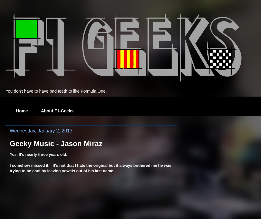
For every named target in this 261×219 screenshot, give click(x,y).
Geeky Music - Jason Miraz (56, 143)
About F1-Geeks (57, 110)
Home (22, 110)
